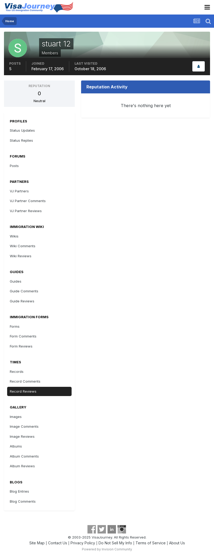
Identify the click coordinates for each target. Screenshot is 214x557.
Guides (15, 281)
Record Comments (25, 381)
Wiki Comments (22, 246)
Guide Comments (24, 291)
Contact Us (57, 543)
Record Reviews (23, 391)
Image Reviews (22, 436)
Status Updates (22, 130)
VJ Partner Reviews (26, 211)
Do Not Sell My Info (115, 543)
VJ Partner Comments (28, 201)
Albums (16, 446)
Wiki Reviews (20, 256)
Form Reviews (21, 346)
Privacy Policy (83, 543)
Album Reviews (22, 466)
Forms (15, 326)
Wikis (14, 236)
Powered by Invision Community (107, 549)
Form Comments (23, 336)
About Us (177, 543)
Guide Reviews (22, 301)
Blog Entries (19, 491)
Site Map (37, 543)
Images (16, 417)
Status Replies (21, 140)
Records (17, 371)
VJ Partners (19, 191)
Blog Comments (23, 501)
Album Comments (24, 456)
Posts (14, 166)
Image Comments (24, 426)
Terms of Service (151, 543)
